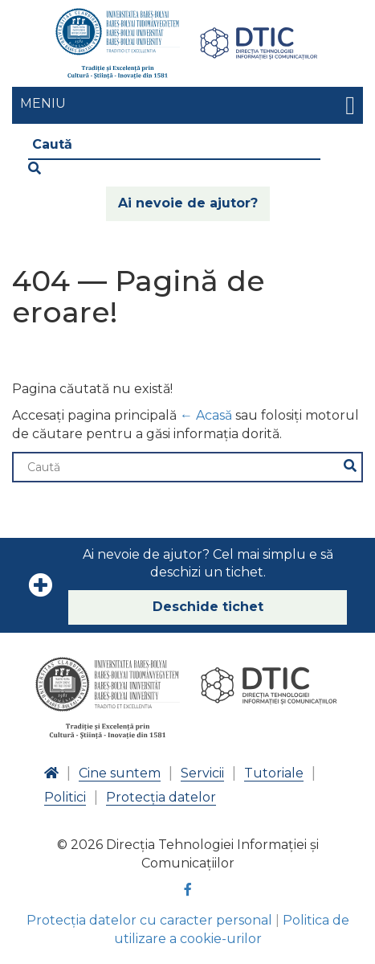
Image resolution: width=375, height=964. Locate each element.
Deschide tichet (208, 606)
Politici (65, 797)
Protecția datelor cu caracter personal (149, 920)
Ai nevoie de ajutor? (188, 203)
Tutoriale (274, 773)
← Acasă (206, 415)
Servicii (202, 773)
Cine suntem (120, 773)
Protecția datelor (161, 797)
